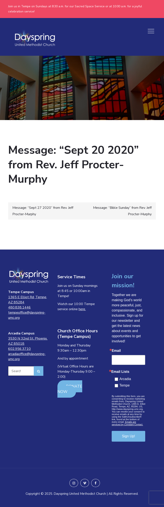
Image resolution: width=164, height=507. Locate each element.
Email (116, 350)
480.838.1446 (19, 307)
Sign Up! (128, 436)
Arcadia (125, 379)
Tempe (124, 385)
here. (82, 309)
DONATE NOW (69, 389)
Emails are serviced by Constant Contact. (127, 423)
